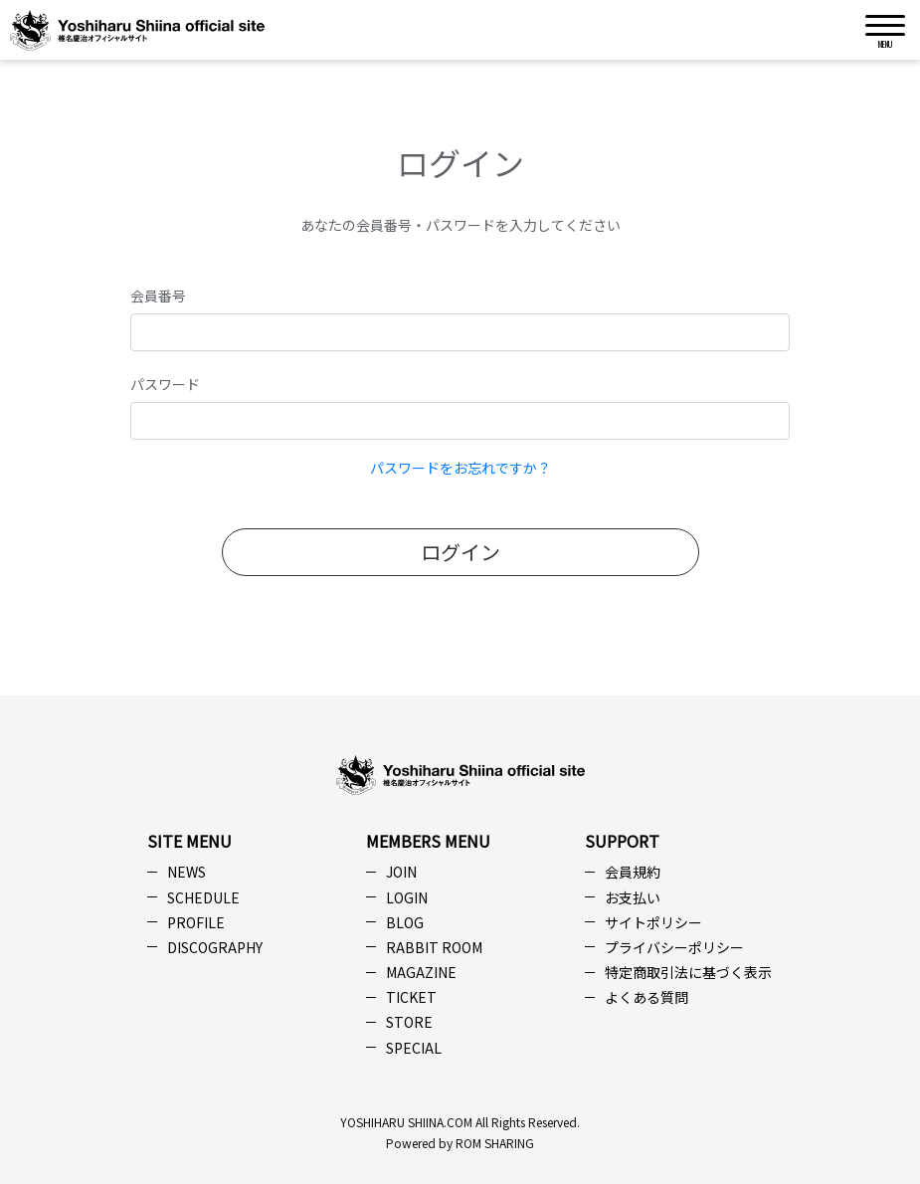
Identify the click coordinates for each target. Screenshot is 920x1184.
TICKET (411, 997)
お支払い (632, 897)
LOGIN (407, 897)
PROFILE (196, 922)
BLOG (405, 922)
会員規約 (632, 872)
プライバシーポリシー (674, 947)
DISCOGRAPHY (215, 947)
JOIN (401, 872)
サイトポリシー (653, 922)
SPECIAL (414, 1048)
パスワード (165, 384)
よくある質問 (646, 997)
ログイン (460, 551)
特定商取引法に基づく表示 (688, 972)
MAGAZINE (421, 972)
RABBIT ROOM (434, 947)
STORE (409, 1022)
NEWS (186, 872)
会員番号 (158, 295)
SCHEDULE (203, 897)
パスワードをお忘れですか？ (460, 468)
